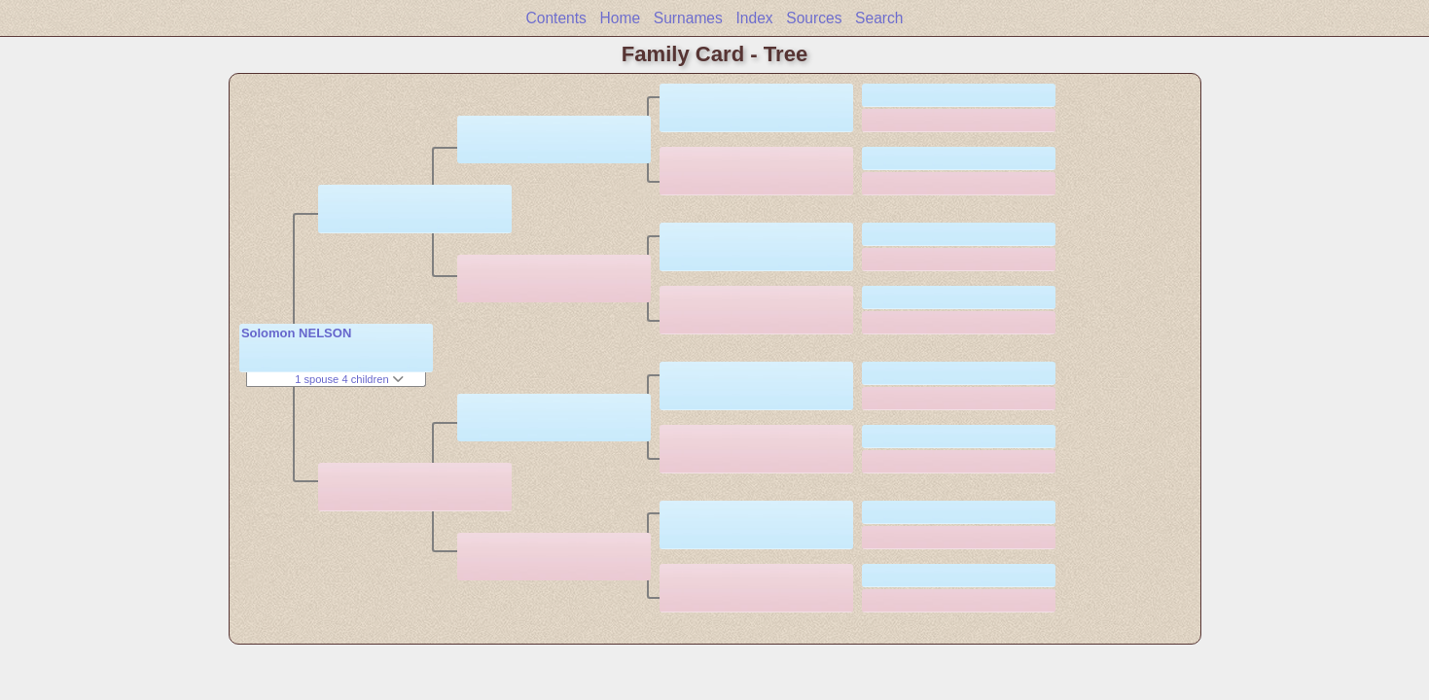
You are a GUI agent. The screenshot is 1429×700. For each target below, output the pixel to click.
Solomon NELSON (296, 333)
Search (879, 18)
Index (753, 18)
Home (620, 18)
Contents (555, 18)
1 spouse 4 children (349, 379)
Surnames (688, 18)
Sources (813, 18)
